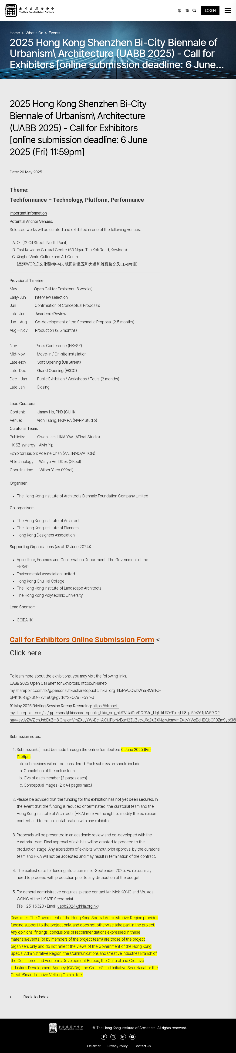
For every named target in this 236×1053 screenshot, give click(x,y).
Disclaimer (93, 1046)
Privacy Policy (118, 1046)
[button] (228, 10)
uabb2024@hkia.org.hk (77, 906)
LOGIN (210, 10)
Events (54, 32)
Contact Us (143, 1046)
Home (15, 32)
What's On (34, 32)
